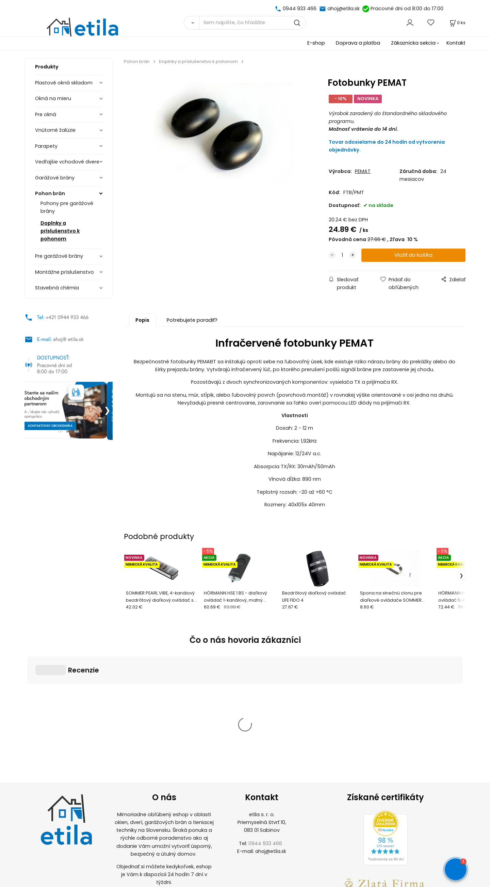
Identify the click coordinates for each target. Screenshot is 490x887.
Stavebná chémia (57, 287)
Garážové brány (55, 177)
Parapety (46, 146)
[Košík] (457, 22)
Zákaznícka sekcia (413, 42)
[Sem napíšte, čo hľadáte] (252, 23)
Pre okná (45, 114)
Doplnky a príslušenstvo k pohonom (60, 231)
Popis (142, 320)
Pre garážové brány (59, 256)
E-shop (316, 42)
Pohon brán (50, 193)
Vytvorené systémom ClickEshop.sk (245, 883)
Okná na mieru (53, 98)
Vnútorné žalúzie (55, 130)
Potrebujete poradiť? (192, 320)
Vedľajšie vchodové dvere (67, 161)
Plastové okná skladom (64, 82)
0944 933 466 (299, 8)
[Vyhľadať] (191, 23)
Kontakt (456, 42)
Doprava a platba (358, 42)
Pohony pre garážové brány (66, 207)
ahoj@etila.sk (343, 8)
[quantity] (342, 255)
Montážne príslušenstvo (64, 272)
